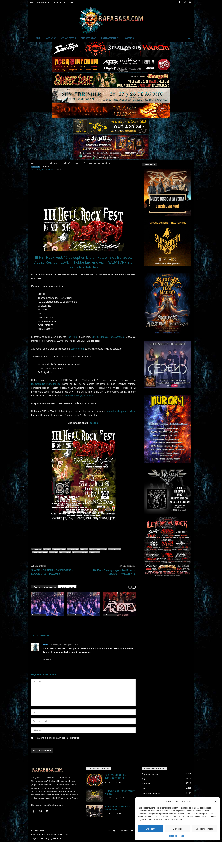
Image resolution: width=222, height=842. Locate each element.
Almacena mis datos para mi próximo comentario (58, 738)
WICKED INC (94, 552)
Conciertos (68, 38)
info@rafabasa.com (53, 805)
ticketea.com (77, 348)
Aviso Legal (111, 830)
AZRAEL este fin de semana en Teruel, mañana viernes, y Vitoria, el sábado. (83, 621)
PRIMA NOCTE (114, 549)
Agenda (129, 38)
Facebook (93, 423)
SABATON (53, 552)
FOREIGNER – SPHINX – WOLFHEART (117, 808)
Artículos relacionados (45, 587)
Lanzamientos (110, 38)
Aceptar (150, 828)
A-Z (144, 778)
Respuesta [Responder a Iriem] (47, 659)
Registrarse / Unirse (40, 2)
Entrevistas (88, 38)
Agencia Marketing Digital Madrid (47, 838)
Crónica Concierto (151, 793)
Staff (70, 2)
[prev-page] (130, 587)
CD (143, 788)
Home (37, 38)
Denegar (177, 828)
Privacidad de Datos (128, 830)
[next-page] (134, 587)
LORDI (92, 549)
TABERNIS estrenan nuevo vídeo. (120, 792)
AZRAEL (47, 549)
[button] (215, 801)
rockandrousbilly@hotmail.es (45, 384)
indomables (73, 549)
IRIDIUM (84, 549)
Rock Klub (72, 337)
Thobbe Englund (80, 552)
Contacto (59, 2)
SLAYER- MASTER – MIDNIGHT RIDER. (115, 777)
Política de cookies (176, 836)
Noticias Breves (52, 163)
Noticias (50, 38)
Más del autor (67, 587)
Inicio (33, 163)
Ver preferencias (204, 828)
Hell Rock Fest (59, 549)
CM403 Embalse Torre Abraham (108, 337)
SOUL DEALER (65, 552)
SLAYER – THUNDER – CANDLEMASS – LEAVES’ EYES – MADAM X (52, 572)
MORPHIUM (101, 549)
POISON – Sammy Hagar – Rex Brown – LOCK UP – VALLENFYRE (114, 572)
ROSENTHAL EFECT (40, 552)
